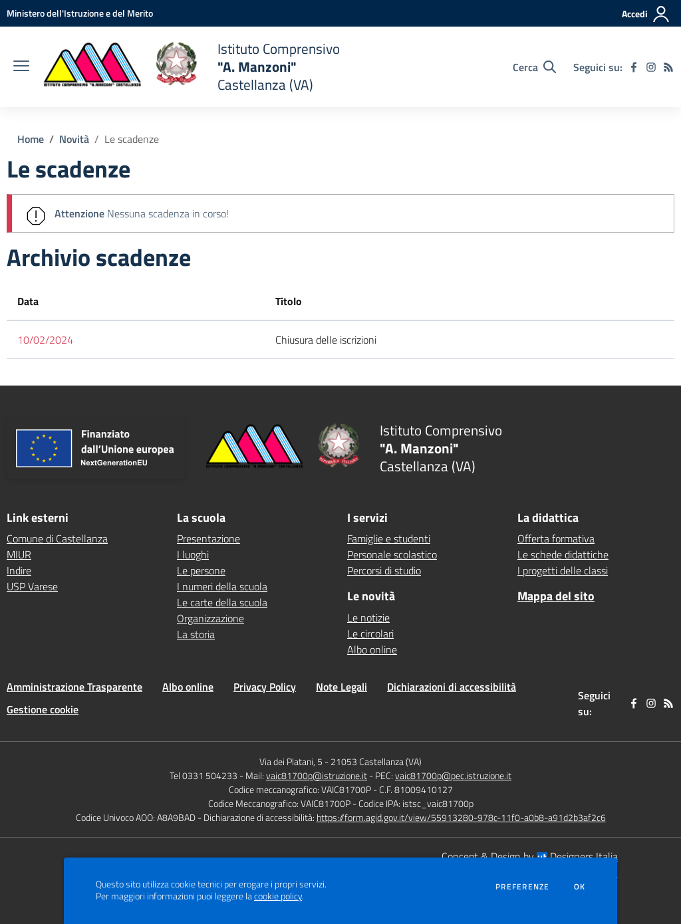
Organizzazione (210, 618)
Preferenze (522, 887)
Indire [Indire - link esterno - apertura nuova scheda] (19, 570)
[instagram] (651, 67)
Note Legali (341, 687)
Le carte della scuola (222, 602)
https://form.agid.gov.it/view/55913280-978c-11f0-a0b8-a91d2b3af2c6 (461, 817)
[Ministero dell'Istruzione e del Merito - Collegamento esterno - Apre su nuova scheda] (80, 13)
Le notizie (368, 618)
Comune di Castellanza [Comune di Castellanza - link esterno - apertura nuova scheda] (57, 538)
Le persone (201, 570)
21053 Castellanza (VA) (376, 761)
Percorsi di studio (384, 570)
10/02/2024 (45, 340)
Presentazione (208, 538)
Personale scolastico (392, 554)
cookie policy (278, 896)
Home (30, 139)
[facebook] (634, 67)
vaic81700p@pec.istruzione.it (453, 775)
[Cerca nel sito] (534, 67)
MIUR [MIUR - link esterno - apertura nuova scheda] (19, 554)
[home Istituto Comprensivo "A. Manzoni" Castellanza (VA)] (191, 67)
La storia (196, 634)
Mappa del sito (556, 596)
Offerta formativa (556, 538)
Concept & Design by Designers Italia (530, 856)
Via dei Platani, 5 (291, 761)
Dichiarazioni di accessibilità (451, 687)
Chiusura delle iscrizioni (325, 340)
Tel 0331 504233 (203, 775)
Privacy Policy (264, 687)
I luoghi (193, 554)
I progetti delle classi (562, 570)
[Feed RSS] (668, 67)
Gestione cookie (42, 709)
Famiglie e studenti (388, 538)
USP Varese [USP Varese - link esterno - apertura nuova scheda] (32, 586)
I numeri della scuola (222, 586)
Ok (580, 887)
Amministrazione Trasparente (74, 687)
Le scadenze (131, 139)
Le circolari (370, 633)
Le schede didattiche (563, 554)
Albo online (372, 649)
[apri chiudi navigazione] (21, 67)
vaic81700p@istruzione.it (316, 775)
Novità (74, 139)
